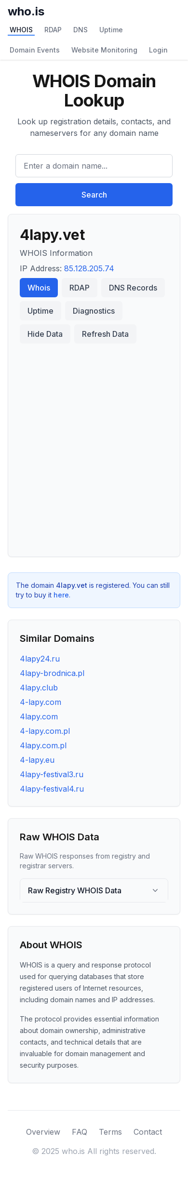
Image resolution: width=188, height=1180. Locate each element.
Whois (38, 287)
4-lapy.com (40, 702)
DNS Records (133, 287)
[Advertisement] (94, 446)
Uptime (111, 30)
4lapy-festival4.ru (52, 789)
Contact (148, 1132)
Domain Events (35, 50)
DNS (80, 30)
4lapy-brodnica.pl (52, 673)
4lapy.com (39, 716)
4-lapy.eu (37, 760)
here (61, 595)
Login (158, 50)
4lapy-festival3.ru (51, 774)
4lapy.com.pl (43, 745)
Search (94, 194)
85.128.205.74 (89, 268)
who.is (26, 11)
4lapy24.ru (40, 658)
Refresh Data (105, 334)
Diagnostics (94, 311)
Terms (110, 1132)
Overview (43, 1132)
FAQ (79, 1132)
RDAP (53, 30)
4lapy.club (39, 687)
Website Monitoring (104, 50)
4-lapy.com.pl (45, 731)
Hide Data (45, 334)
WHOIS (21, 30)
